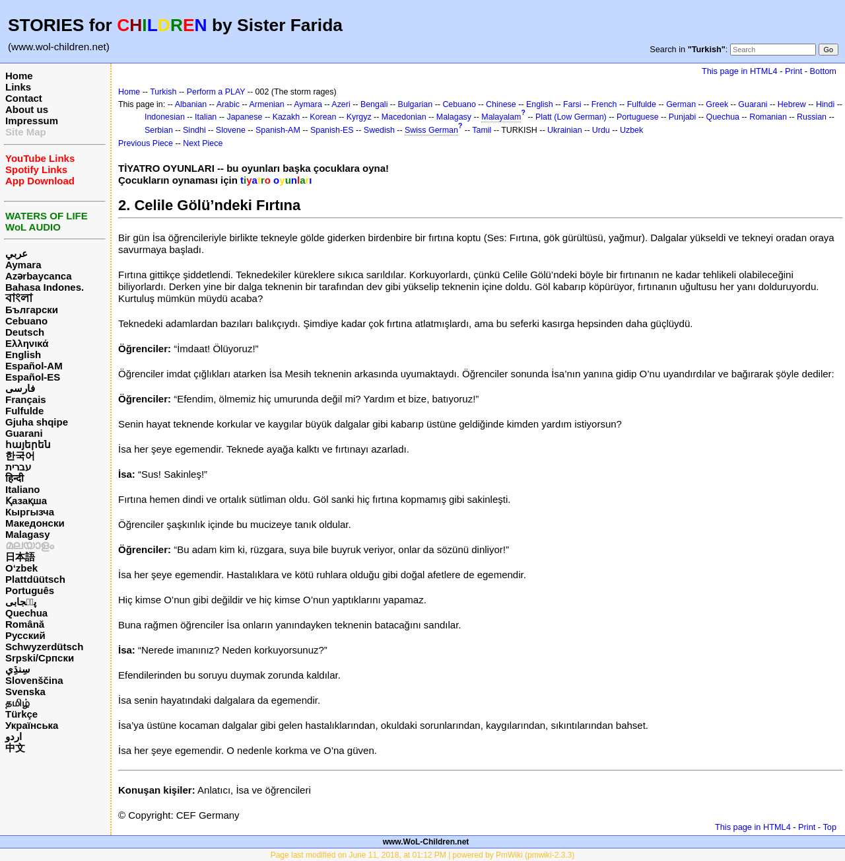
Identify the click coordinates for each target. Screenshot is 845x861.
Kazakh (286, 117)
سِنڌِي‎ (17, 669)
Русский (25, 635)
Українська (31, 725)
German (681, 104)
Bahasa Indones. (44, 287)
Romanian (768, 117)
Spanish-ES (332, 130)
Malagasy (27, 534)
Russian (812, 117)
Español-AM (34, 365)
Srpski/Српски (39, 657)
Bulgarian (415, 104)
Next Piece (202, 143)
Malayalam (501, 117)
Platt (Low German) (571, 117)
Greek (717, 104)
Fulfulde (24, 410)
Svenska (25, 691)
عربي (16, 253)
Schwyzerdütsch (44, 646)
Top (829, 827)
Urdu (601, 130)
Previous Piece (145, 143)
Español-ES (32, 377)
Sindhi (194, 130)
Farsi (572, 104)
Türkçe (21, 714)
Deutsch (24, 332)
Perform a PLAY (216, 91)
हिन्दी (14, 478)
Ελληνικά (26, 343)
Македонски (35, 523)
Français (25, 399)
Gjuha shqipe (36, 422)
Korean (323, 117)
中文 (15, 747)
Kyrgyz (359, 117)
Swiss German (431, 130)
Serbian (159, 130)
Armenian (266, 104)
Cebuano (26, 320)
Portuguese (638, 117)
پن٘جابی (20, 601)
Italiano (22, 489)
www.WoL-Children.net (426, 841)
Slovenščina (34, 680)
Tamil (481, 130)
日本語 (20, 556)
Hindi (825, 104)
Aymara (23, 264)
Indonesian (165, 117)
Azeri (340, 104)
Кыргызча (29, 511)
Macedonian (404, 117)
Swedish (379, 130)
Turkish (163, 91)
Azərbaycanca (38, 275)
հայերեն (28, 444)
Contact (23, 98)
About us (26, 109)
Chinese (501, 104)
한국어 (20, 455)
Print (793, 71)
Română (24, 624)
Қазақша (26, 500)
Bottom (823, 71)
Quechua (26, 612)
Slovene (231, 130)
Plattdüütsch (35, 579)
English (23, 354)
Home (19, 75)
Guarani (24, 433)
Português (29, 590)
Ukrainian (564, 130)
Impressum (31, 120)
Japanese (244, 117)
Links (18, 87)
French (604, 104)
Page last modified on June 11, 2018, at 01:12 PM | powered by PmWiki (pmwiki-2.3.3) (423, 855)
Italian (206, 117)
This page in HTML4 (740, 71)
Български (31, 309)
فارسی (20, 388)
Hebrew (792, 104)
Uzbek (631, 130)
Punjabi (682, 117)
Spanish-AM (277, 130)
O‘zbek (21, 568)
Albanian (191, 104)
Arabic (228, 104)
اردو (13, 736)
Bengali (374, 104)
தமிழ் (17, 702)
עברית (18, 466)
